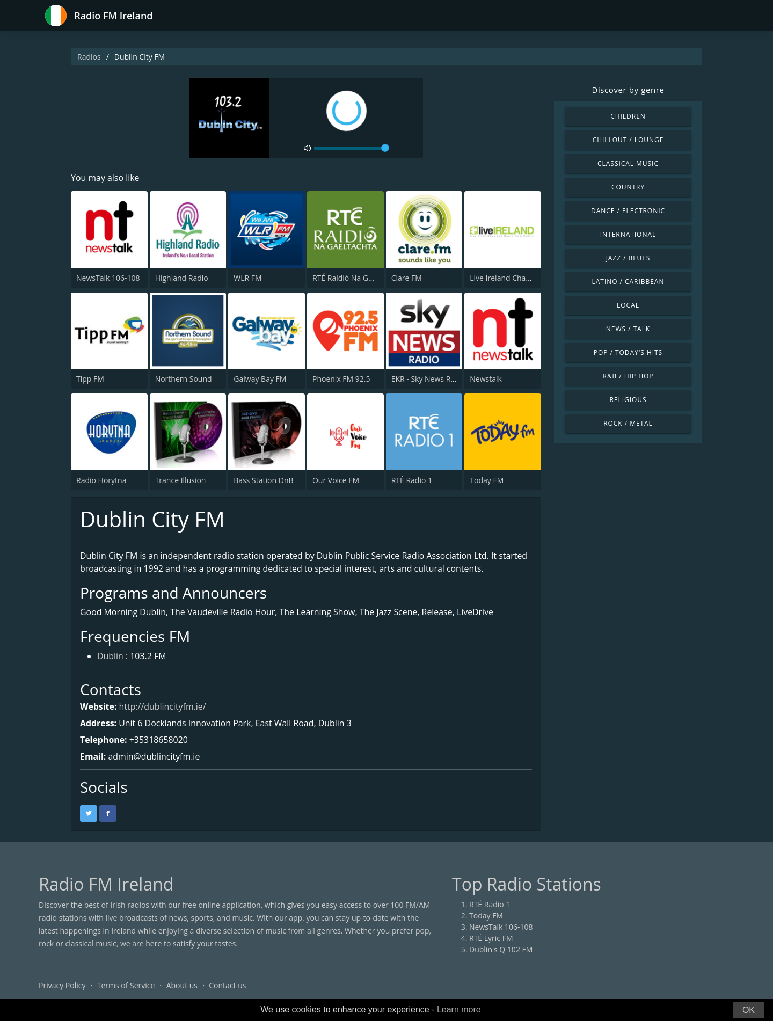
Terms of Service (126, 986)
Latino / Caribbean (628, 281)
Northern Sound (183, 379)
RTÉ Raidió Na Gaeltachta (356, 278)
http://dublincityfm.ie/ (163, 707)
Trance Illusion (180, 480)
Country (628, 187)
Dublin (110, 656)
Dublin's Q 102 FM (501, 950)
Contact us (227, 986)
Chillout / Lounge (628, 139)
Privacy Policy (62, 986)
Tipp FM (90, 379)
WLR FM (247, 278)
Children (628, 116)
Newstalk (486, 379)
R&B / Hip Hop (628, 376)
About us (182, 986)
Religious (627, 399)
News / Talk (628, 328)
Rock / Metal (628, 423)
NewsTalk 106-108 (108, 278)
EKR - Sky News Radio (428, 379)
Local (628, 305)
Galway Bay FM (260, 379)
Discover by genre (628, 89)
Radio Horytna (101, 480)
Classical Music (628, 163)
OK (748, 1010)
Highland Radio (181, 278)
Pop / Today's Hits (628, 352)
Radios (89, 57)
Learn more (459, 1009)
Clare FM (406, 278)
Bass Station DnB (263, 480)
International (628, 234)
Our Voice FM (335, 480)
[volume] (351, 148)
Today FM (487, 480)
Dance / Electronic (628, 210)
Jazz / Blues (628, 257)
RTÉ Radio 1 (411, 480)
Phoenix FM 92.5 (341, 379)
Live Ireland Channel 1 (508, 278)
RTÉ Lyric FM (491, 939)
